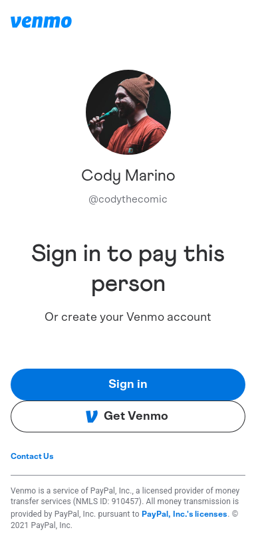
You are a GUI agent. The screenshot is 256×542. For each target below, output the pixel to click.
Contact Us (32, 456)
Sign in (128, 385)
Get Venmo (126, 416)
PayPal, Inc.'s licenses (185, 514)
